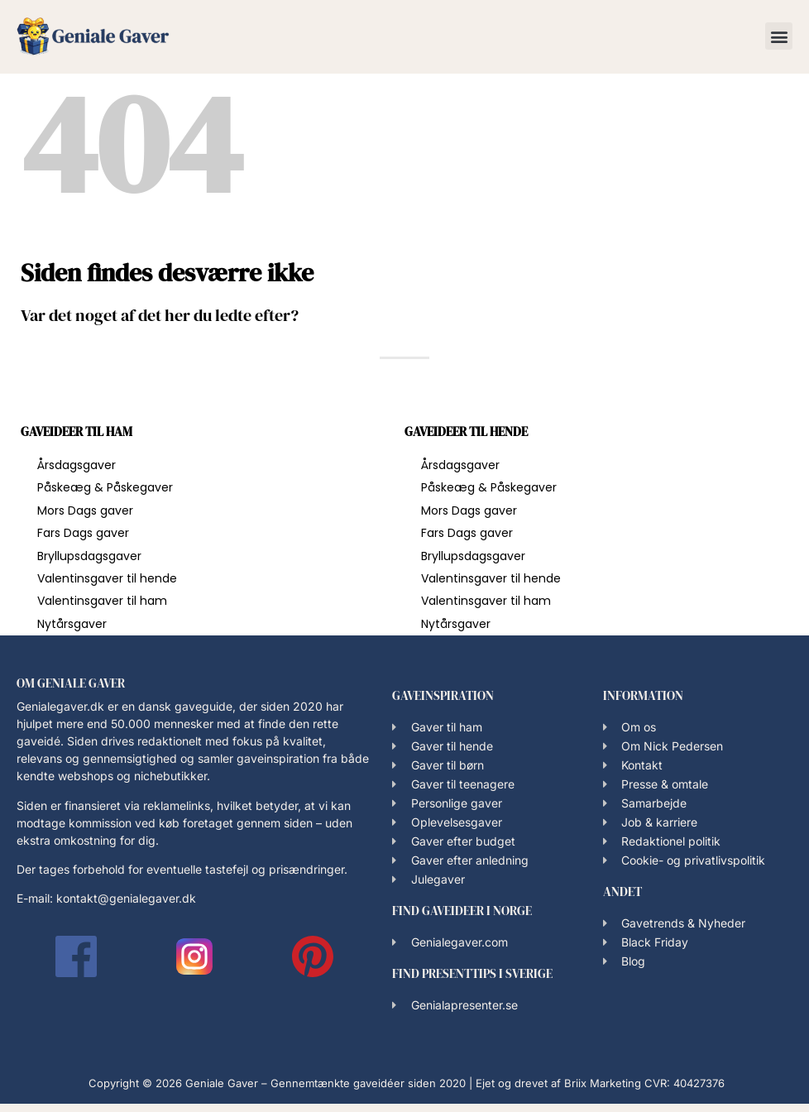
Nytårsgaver (72, 624)
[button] (778, 36)
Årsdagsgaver (76, 465)
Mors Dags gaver (85, 510)
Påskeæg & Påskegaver (105, 487)
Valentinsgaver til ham (102, 600)
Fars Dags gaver (83, 533)
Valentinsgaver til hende (107, 578)
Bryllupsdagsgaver (89, 556)
